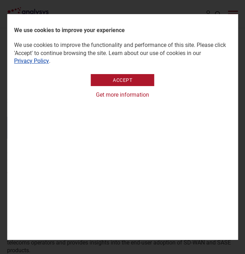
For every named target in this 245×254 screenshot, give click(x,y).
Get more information (122, 94)
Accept (122, 80)
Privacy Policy (31, 61)
